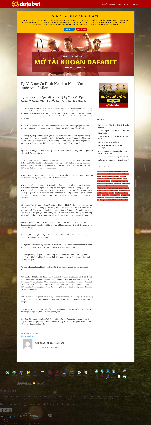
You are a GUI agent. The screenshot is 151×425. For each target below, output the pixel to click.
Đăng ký (69, 29)
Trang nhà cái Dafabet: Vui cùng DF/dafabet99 (113, 157)
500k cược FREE (123, 4)
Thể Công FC (118, 197)
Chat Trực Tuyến (40, 417)
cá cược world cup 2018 (117, 174)
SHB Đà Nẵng (105, 195)
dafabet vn (119, 178)
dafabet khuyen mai (113, 176)
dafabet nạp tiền (101, 178)
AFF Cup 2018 (101, 171)
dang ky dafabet (105, 181)
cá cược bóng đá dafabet (119, 171)
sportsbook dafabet (114, 195)
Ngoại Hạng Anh (119, 193)
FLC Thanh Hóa (123, 181)
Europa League (115, 181)
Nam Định (112, 193)
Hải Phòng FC (117, 183)
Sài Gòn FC (124, 195)
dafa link (125, 178)
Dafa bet (126, 174)
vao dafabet (108, 200)
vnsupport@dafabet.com (10, 417)
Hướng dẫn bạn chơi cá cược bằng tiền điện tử (113, 160)
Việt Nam (115, 200)
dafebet (99, 181)
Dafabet (99, 176)
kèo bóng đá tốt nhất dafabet (119, 188)
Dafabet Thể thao (111, 178)
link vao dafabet (123, 190)
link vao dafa (114, 190)
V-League (102, 200)
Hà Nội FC (110, 183)
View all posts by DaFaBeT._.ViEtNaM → (48, 348)
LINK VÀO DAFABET (107, 4)
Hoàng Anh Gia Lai (102, 183)
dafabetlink (123, 176)
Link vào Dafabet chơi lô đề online (109, 142)
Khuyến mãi (81, 29)
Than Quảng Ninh (110, 197)
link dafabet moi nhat (105, 190)
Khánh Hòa (107, 188)
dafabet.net (105, 176)
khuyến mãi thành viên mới (114, 186)
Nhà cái (135, 4)
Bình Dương (108, 171)
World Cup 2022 (123, 200)
